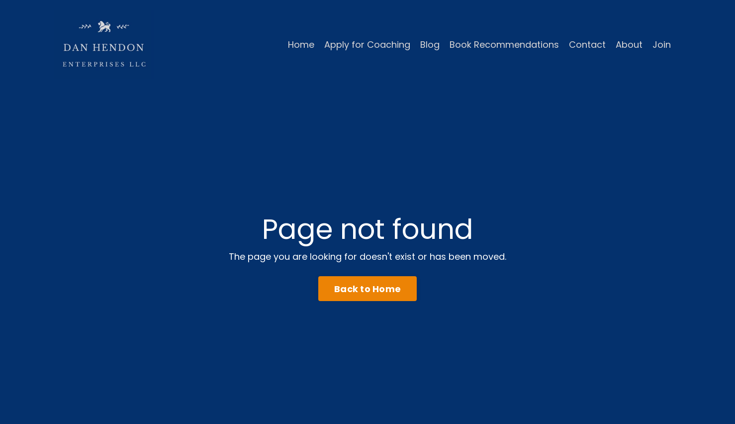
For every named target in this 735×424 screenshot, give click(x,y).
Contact (587, 44)
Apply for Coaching (367, 44)
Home (301, 44)
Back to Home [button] (367, 289)
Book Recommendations (504, 44)
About (629, 44)
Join (661, 44)
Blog (430, 44)
